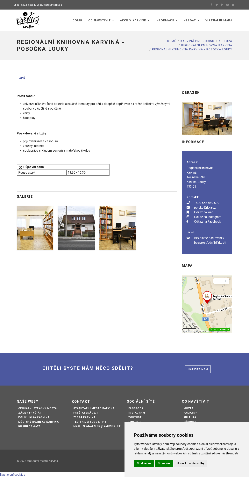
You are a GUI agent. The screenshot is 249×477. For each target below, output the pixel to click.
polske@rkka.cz (205, 207)
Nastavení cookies (12, 474)
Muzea (188, 408)
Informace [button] (164, 20)
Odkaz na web (203, 212)
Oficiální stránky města (37, 408)
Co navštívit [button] (99, 20)
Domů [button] (77, 20)
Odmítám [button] (164, 463)
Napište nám (198, 369)
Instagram (136, 412)
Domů (171, 41)
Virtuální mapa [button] (218, 20)
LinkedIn (134, 421)
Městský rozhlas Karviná (38, 421)
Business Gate (29, 426)
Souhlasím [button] (144, 463)
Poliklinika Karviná (33, 417)
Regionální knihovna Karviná (206, 45)
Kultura (225, 41)
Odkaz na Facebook (207, 221)
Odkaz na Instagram (207, 217)
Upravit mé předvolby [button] (190, 463)
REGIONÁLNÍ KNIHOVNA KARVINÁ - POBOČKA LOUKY (192, 49)
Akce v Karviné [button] (133, 20)
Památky (190, 412)
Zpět (23, 77)
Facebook (135, 408)
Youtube (135, 417)
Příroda (189, 421)
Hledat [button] (190, 20)
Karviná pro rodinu (197, 41)
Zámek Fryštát (29, 412)
